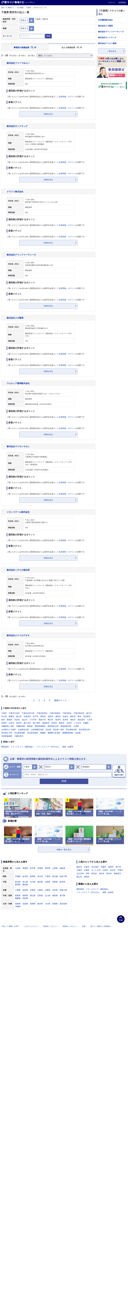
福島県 (62, 868)
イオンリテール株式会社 (18, 512)
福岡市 (111, 867)
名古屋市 (95, 867)
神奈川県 (63, 876)
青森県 (25, 868)
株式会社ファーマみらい (18, 63)
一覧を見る (111, 51)
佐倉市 (65, 716)
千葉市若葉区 (54, 713)
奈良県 (55, 890)
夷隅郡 (43, 733)
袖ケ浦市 (36, 723)
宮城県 (40, 868)
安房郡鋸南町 (6, 736)
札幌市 (103, 867)
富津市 (65, 720)
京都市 (86, 870)
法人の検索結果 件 (72, 47)
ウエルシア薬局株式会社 (18, 383)
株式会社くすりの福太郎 (18, 570)
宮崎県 (55, 904)
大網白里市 (18, 736)
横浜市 (79, 867)
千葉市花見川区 (28, 713)
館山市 (19, 716)
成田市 (58, 716)
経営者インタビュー (51, 926)
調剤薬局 (5, 747)
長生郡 (48, 730)
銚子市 (89, 713)
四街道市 (81, 720)
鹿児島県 (63, 904)
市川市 (4, 716)
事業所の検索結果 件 (25, 47)
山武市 (69, 723)
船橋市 (11, 716)
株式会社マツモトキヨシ (18, 446)
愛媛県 (18, 898)
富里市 (19, 723)
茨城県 (18, 876)
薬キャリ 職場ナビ (7, 7)
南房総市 (46, 723)
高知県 (25, 898)
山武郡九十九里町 (8, 730)
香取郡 (30, 726)
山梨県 (47, 882)
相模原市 (117, 873)
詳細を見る (48, 114)
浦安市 (73, 720)
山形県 (55, 868)
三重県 (18, 890)
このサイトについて (32, 926)
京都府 (32, 890)
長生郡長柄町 (19, 733)
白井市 (11, 723)
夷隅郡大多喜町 (54, 733)
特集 (85, 926)
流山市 (24, 720)
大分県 (47, 904)
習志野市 (87, 716)
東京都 (55, 876)
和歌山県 (63, 890)
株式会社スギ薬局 (15, 318)
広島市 (105, 870)
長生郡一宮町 (58, 730)
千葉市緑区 (66, 713)
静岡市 (86, 877)
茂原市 (50, 716)
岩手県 (32, 868)
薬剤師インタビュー (71, 926)
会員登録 (122, 2)
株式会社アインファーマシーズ (21, 255)
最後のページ (60, 700)
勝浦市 (9, 720)
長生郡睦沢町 (71, 730)
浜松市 (101, 873)
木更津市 (27, 716)
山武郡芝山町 (23, 730)
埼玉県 (40, 876)
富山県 (25, 882)
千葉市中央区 (14, 713)
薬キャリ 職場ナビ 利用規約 (101, 926)
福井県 (40, 882)
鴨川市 (50, 720)
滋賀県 (25, 890)
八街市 (89, 720)
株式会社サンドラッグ (17, 126)
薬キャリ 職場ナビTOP (11, 926)
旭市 (79, 716)
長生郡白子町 (6, 733)
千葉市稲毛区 (41, 713)
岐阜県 (62, 882)
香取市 (61, 723)
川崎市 (79, 870)
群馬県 (32, 876)
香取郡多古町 (53, 726)
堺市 (87, 873)
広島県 (40, 895)
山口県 (47, 895)
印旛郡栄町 (20, 726)
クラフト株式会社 (15, 191)
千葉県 (28, 7)
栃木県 (25, 876)
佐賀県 (25, 904)
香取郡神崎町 (40, 726)
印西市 (4, 723)
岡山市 (79, 877)
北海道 (18, 868)
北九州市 (80, 873)
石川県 (32, 882)
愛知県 (25, 885)
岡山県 (32, 895)
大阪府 (40, 890)
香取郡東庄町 (65, 726)
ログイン (112, 2)
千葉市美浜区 (78, 713)
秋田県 (47, 868)
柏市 (3, 720)
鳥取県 (18, 895)
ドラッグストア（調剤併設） (22, 747)
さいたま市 (96, 870)
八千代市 (33, 720)
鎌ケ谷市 (27, 723)
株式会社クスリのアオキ (18, 635)
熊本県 (40, 904)
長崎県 (32, 904)
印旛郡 (86, 723)
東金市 (73, 716)
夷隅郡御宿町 (67, 733)
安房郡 (78, 733)
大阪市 (86, 867)
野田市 (43, 716)
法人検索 (20, 7)
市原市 (17, 720)
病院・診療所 (67, 747)
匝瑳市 (54, 723)
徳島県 (55, 895)
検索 (48, 36)
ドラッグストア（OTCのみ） (48, 747)
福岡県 (18, 904)
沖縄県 (18, 906)
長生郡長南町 (32, 733)
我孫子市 (42, 720)
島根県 (25, 895)
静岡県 (18, 885)
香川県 (62, 895)
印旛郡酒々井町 (7, 726)
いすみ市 (77, 723)
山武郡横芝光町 (37, 730)
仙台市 (112, 870)
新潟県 (18, 882)
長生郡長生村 (84, 730)
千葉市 (4, 713)
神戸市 (118, 867)
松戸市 (35, 716)
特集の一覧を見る (64, 850)
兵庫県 (47, 890)
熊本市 (109, 873)
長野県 (55, 882)
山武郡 (76, 726)
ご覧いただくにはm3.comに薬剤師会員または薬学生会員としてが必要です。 (46, 97)
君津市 (58, 720)
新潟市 (94, 873)
